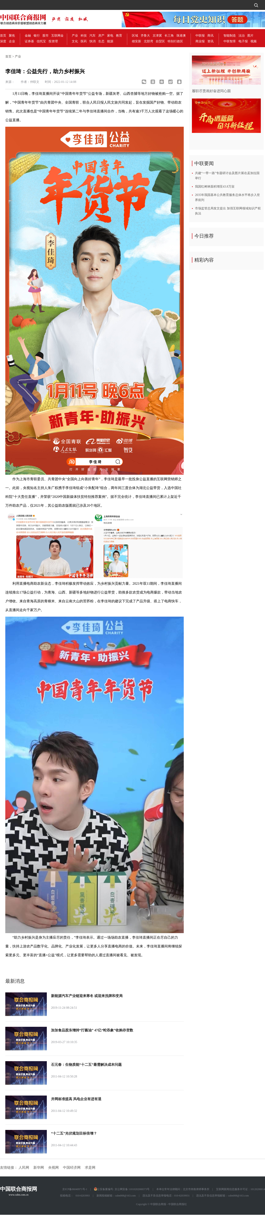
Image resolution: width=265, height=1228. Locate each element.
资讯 (210, 41)
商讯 (210, 35)
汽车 (92, 35)
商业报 (200, 41)
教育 (119, 35)
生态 (101, 41)
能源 (110, 41)
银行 (37, 35)
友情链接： (9, 1167)
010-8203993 (83, 1195)
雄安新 (136, 41)
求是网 (90, 1167)
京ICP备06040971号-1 (74, 1189)
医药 (84, 41)
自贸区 (160, 41)
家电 (110, 35)
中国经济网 (72, 1167)
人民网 (24, 1167)
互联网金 (57, 35)
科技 (84, 35)
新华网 (38, 1167)
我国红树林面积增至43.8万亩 (215, 186)
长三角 (169, 35)
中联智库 (229, 41)
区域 (135, 35)
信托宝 (41, 41)
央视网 (53, 1167)
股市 (45, 35)
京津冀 (157, 35)
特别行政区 (175, 41)
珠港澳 (181, 35)
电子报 (243, 41)
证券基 (29, 41)
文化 (75, 41)
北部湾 (148, 41)
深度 (3, 41)
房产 (101, 35)
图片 (250, 35)
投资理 (53, 41)
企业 (12, 41)
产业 (75, 35)
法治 (241, 35)
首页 (3, 35)
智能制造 (229, 35)
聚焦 (12, 35)
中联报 (200, 35)
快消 (92, 41)
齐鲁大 (145, 35)
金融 (28, 35)
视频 (253, 41)
